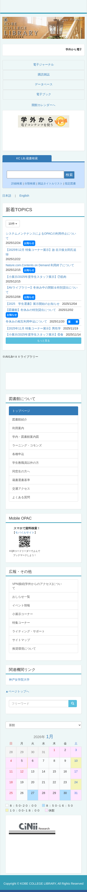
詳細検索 (16, 183)
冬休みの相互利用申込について (26, 321)
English (24, 195)
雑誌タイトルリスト (50, 183)
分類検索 (29, 183)
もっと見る (43, 340)
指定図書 (70, 183)
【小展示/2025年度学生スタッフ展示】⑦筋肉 (36, 276)
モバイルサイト (24, 532)
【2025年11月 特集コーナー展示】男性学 (33, 328)
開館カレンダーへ (43, 105)
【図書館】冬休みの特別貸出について (31, 310)
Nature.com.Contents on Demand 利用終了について (40, 265)
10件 (12, 223)
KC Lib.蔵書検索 (27, 158)
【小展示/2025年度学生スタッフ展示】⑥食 (34, 334)
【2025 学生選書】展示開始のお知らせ (33, 303)
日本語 (6, 195)
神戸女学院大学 (19, 679)
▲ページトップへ (17, 691)
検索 (69, 175)
